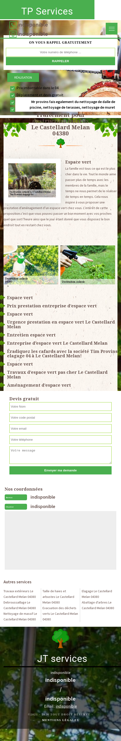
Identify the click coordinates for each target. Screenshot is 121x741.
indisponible (33, 24)
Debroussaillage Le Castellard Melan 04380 (20, 605)
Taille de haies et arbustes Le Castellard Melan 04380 (58, 596)
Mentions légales (60, 720)
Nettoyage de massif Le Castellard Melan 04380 (20, 616)
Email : (60, 706)
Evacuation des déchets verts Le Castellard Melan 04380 (60, 613)
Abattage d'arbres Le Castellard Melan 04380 (98, 605)
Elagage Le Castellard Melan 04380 (97, 594)
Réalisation (23, 77)
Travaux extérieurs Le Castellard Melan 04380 (20, 594)
